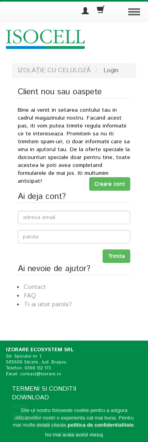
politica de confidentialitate (100, 427)
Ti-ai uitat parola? (48, 304)
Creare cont (109, 184)
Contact (35, 287)
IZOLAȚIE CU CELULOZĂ (54, 70)
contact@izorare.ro (40, 374)
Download (30, 397)
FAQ (30, 295)
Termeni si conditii (44, 388)
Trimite (116, 256)
